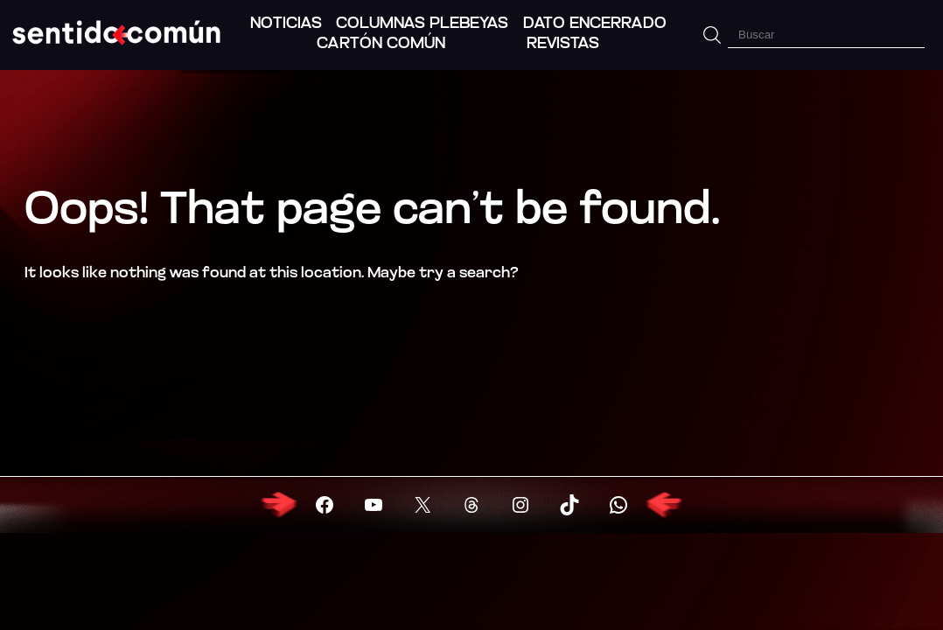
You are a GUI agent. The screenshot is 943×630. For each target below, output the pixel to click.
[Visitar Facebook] (324, 504)
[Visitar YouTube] (373, 504)
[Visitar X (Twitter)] (422, 504)
